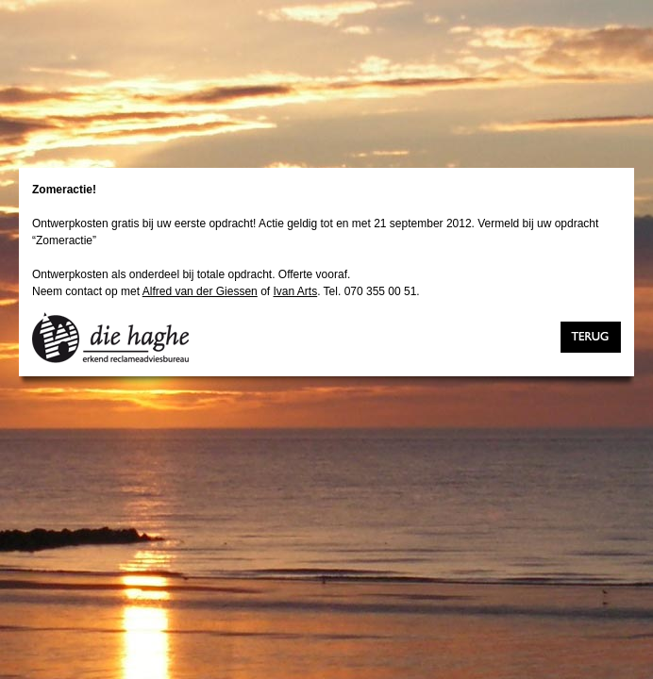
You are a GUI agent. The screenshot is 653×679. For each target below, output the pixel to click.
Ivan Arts (295, 291)
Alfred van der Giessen (200, 291)
